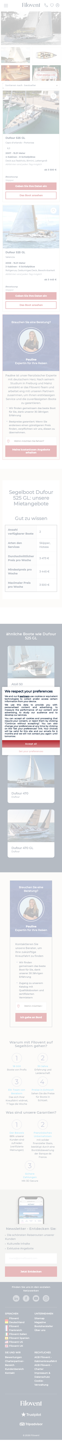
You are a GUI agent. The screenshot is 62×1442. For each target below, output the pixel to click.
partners (24, 696)
